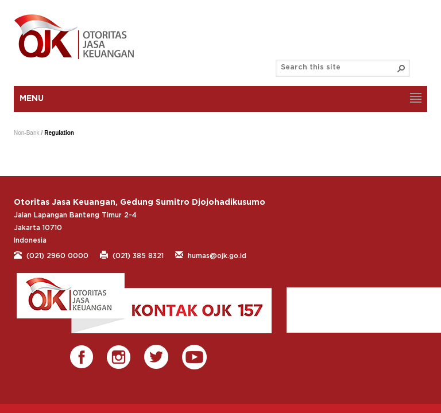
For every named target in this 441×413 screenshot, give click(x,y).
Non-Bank (26, 133)
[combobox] (338, 68)
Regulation (59, 133)
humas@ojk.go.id (210, 254)
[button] (401, 68)
